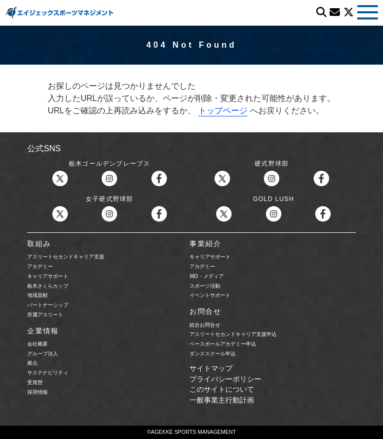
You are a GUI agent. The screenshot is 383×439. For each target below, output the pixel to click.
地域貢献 (37, 295)
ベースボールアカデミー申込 (222, 344)
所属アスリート (45, 314)
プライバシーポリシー (225, 379)
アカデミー (40, 266)
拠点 (32, 363)
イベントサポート (210, 295)
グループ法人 (42, 353)
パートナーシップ (47, 305)
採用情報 (37, 392)
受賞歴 (35, 382)
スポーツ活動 (204, 286)
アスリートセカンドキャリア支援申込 (233, 334)
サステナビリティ (47, 372)
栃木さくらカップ (47, 286)
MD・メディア (206, 276)
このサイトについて (221, 389)
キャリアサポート (47, 276)
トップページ (222, 110)
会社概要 (37, 344)
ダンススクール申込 (212, 353)
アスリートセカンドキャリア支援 (65, 257)
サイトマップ (211, 368)
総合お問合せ (204, 325)
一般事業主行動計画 (221, 400)
